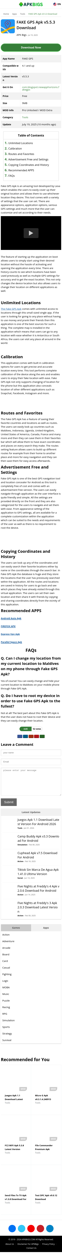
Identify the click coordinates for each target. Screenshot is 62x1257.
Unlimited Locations (20, 143)
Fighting (6, 979)
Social (20, 883)
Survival (6, 1045)
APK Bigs (21, 34)
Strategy (7, 1038)
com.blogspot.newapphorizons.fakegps (40, 88)
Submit (8, 807)
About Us (9, 1249)
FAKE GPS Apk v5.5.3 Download (42, 14)
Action (20, 866)
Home (6, 14)
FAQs (11, 176)
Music (5, 998)
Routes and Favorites (21, 154)
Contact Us (31, 1253)
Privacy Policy (48, 1249)
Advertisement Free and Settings (28, 159)
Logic (5, 985)
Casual (6, 972)
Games (16, 932)
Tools (22, 14)
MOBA (6, 992)
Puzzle (6, 1005)
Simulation (22, 849)
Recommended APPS (21, 170)
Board (5, 959)
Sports (6, 1031)
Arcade (6, 952)
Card (5, 966)
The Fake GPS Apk (11, 308)
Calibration (15, 148)
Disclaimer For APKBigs (28, 1249)
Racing (6, 1012)
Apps (14, 14)
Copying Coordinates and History (28, 165)
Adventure (8, 946)
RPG (4, 1018)
